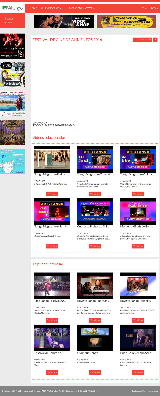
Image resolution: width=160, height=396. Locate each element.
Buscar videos (8, 20)
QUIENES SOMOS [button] (51, 8)
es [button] (144, 8)
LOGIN (154, 8)
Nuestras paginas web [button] (80, 8)
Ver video (52, 193)
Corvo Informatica (150, 391)
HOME (34, 8)
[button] (52, 159)
